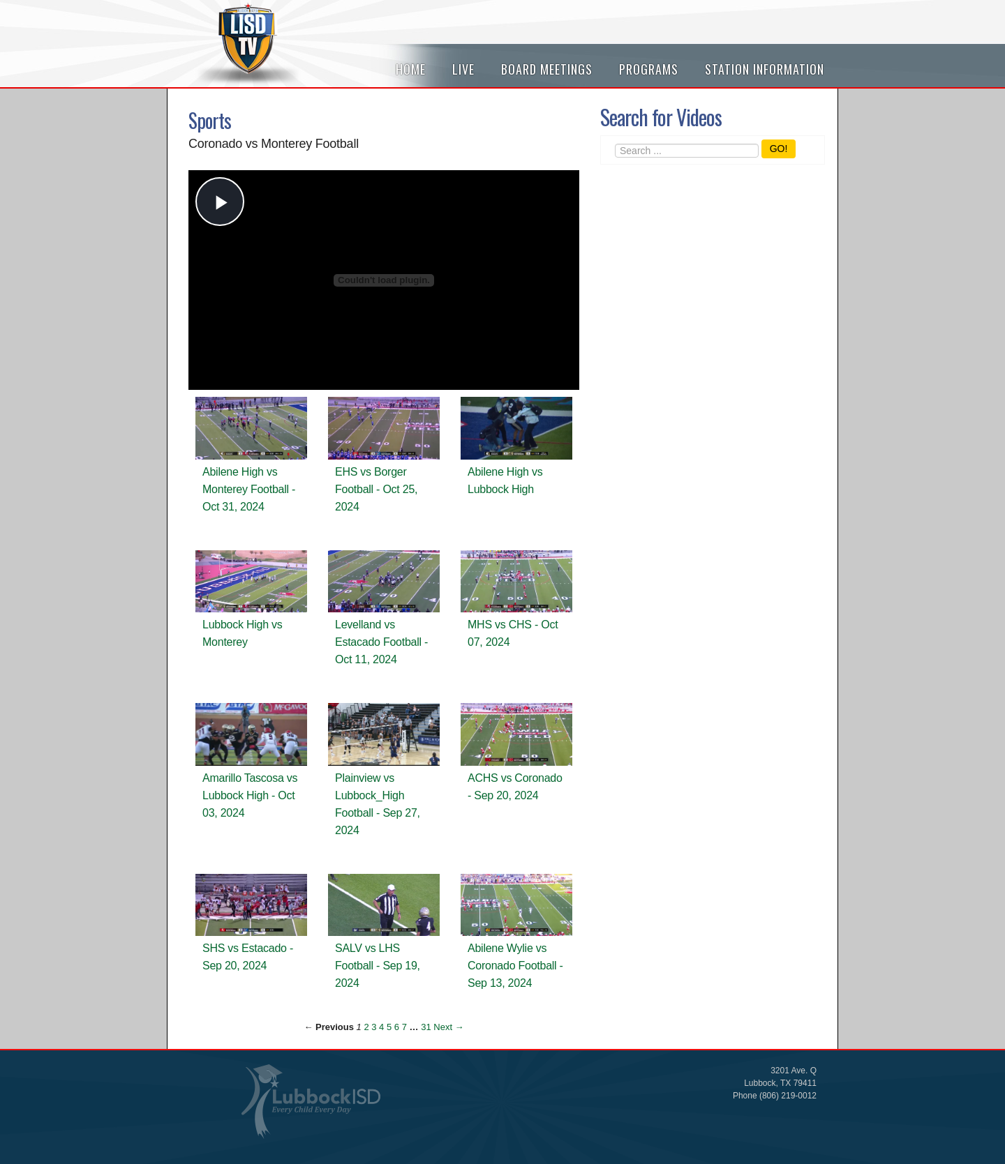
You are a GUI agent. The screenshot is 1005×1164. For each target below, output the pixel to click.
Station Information (764, 69)
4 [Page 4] (381, 1027)
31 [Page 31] (426, 1027)
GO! (779, 148)
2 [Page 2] (366, 1027)
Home (411, 69)
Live (463, 69)
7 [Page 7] (404, 1027)
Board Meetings (547, 69)
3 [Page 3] (373, 1027)
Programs (648, 69)
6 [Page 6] (396, 1027)
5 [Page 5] (389, 1027)
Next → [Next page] (448, 1027)
